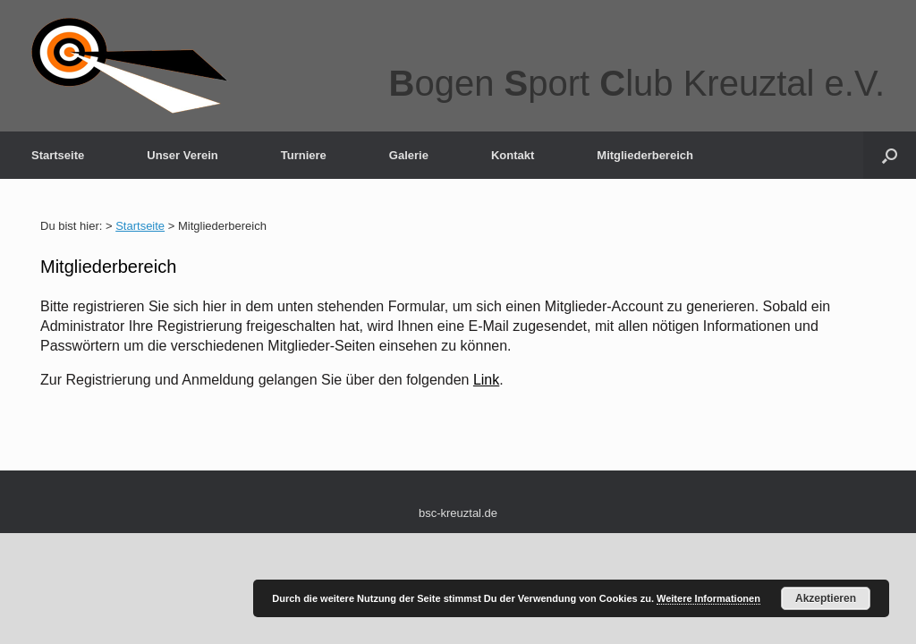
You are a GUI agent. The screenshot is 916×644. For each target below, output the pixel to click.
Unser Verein (182, 155)
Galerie (408, 155)
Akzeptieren (825, 598)
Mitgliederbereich (645, 155)
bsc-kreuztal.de (458, 513)
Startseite (57, 155)
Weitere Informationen (708, 598)
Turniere (304, 155)
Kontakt (512, 155)
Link (486, 379)
